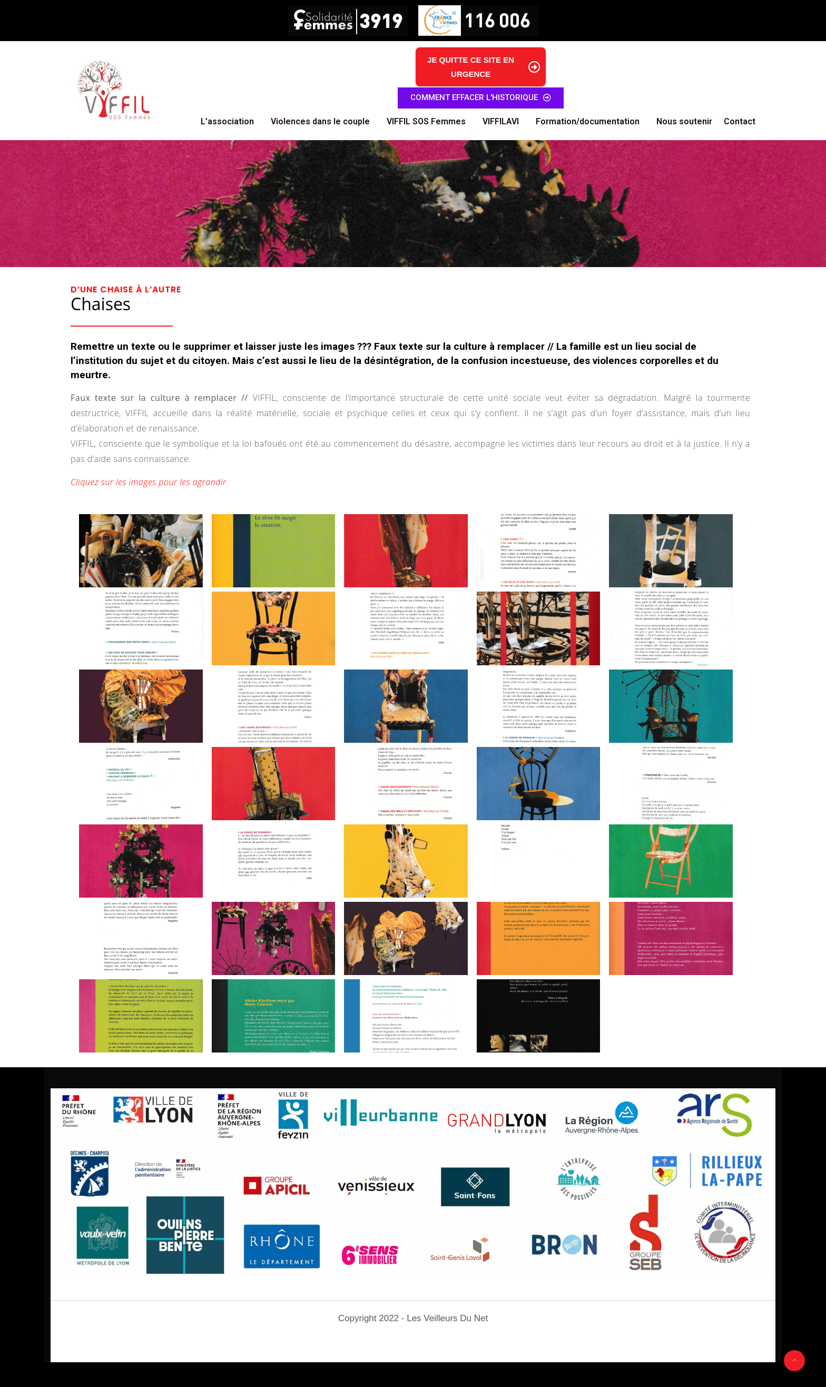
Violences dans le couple (320, 121)
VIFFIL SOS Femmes (426, 121)
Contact (739, 121)
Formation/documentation (588, 121)
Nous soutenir (684, 121)
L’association (227, 121)
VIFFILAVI (501, 121)
